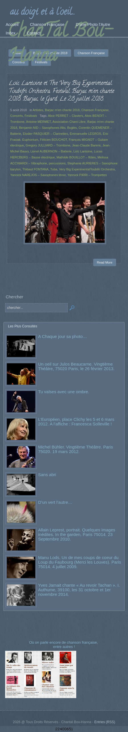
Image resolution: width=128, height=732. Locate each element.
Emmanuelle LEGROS (85, 133)
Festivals (30, 115)
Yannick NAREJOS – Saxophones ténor (38, 175)
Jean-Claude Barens (86, 145)
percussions (57, 163)
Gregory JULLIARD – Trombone (48, 145)
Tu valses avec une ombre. (63, 391)
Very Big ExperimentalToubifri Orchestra (87, 169)
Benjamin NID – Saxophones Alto (42, 127)
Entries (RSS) (104, 722)
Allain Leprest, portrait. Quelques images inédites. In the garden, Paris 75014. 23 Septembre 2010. (76, 534)
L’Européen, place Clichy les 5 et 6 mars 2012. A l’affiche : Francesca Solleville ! (76, 421)
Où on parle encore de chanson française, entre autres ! (64, 644)
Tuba (53, 169)
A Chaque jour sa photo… (62, 336)
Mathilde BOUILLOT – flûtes (76, 157)
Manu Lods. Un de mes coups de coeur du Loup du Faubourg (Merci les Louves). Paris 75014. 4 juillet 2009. (79, 562)
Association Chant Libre (69, 121)
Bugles (72, 127)
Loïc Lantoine (82, 151)
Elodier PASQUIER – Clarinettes (45, 133)
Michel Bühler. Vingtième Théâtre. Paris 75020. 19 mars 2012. (75, 449)
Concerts (16, 115)
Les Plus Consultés (22, 326)
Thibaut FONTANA (35, 169)
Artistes (38, 110)
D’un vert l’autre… (55, 502)
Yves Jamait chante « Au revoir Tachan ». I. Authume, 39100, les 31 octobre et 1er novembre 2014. (79, 590)
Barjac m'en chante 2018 (62, 110)
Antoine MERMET (38, 121)
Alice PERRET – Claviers (65, 115)
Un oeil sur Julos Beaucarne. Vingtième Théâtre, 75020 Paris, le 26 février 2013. (76, 366)
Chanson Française (95, 110)
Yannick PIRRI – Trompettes (87, 175)
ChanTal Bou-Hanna (59, 44)
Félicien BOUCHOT (53, 139)
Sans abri (47, 474)
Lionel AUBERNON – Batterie (51, 151)
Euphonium (30, 139)
